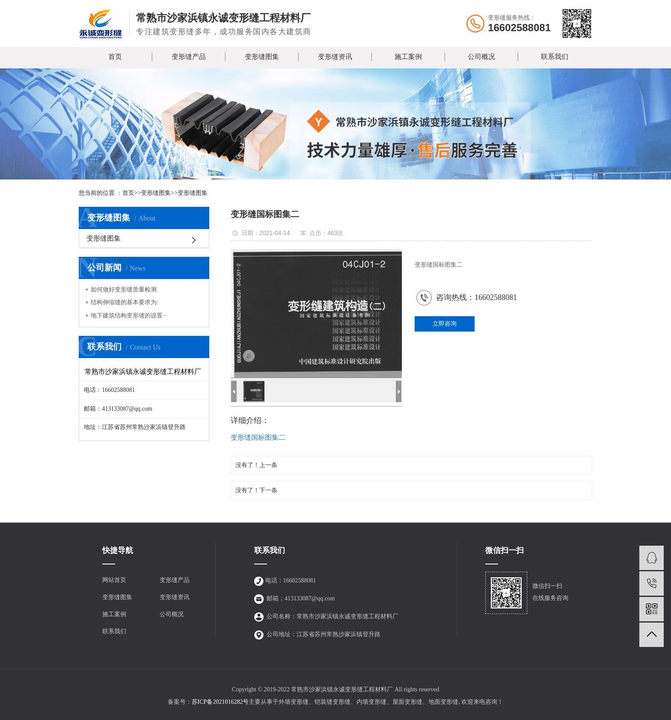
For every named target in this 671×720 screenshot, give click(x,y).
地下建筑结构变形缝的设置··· (129, 315)
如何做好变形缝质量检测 (124, 289)
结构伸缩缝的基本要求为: (124, 302)
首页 (115, 56)
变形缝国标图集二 (258, 437)
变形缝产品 (189, 56)
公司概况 (481, 56)
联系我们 (554, 56)
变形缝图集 (262, 56)
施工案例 (408, 56)
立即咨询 (445, 323)
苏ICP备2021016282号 (220, 702)
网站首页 (114, 580)
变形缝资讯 (335, 56)
